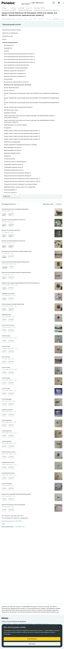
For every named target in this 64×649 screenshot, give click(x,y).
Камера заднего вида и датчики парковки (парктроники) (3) (22, 136)
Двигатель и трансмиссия (10, 33)
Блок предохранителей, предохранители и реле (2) (19, 56)
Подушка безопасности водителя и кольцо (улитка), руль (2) (22, 181)
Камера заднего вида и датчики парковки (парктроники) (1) (22, 130)
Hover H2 (41, 19)
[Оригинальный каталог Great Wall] (11, 521)
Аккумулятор (8, 48)
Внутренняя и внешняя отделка (11, 30)
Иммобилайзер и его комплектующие (15, 125)
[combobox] (53, 3)
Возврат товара (6, 624)
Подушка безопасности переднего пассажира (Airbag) (20, 184)
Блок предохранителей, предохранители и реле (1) (19, 54)
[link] (21, 8)
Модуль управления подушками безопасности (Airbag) (20, 144)
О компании (37, 624)
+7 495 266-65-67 (37, 3)
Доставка (26, 4)
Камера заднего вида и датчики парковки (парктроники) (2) (22, 133)
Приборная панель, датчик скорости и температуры (19, 187)
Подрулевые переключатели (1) (13, 164)
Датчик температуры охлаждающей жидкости (18, 107)
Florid (35, 19)
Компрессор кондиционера (12, 142)
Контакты (46, 624)
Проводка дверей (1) (10, 190)
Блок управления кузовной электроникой (16, 65)
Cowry (25, 19)
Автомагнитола (8, 45)
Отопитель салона (9, 159)
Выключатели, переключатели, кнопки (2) (17, 85)
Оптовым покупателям (26, 624)
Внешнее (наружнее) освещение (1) (15, 70)
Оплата (15, 624)
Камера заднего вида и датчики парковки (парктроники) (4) (22, 139)
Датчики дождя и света (11, 110)
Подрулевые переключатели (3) (13, 170)
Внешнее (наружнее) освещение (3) (15, 76)
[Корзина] (59, 3)
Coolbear (19, 19)
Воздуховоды (8, 79)
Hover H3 (48, 19)
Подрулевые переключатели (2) (13, 167)
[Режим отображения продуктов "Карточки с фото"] (48, 204)
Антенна (6, 51)
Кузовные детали (7, 36)
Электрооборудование (10, 42)
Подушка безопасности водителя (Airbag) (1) (17, 173)
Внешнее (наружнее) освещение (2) (15, 73)
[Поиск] (11, 524)
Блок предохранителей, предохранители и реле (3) (19, 59)
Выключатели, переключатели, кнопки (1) (16, 82)
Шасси (4, 39)
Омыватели (7, 156)
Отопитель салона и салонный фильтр (15, 161)
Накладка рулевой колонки (12, 153)
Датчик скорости (9, 90)
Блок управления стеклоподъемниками (16, 68)
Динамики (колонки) (10, 113)
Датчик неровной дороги (11, 87)
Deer (30, 19)
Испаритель (7, 128)
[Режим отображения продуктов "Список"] (58, 204)
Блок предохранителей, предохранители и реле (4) (19, 62)
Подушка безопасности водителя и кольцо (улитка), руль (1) (22, 178)
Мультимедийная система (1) (13, 147)
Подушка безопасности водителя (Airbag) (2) (17, 175)
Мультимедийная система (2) (13, 150)
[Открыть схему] (32, 196)
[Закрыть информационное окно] (59, 627)
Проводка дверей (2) (10, 192)
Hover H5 (56, 19)
